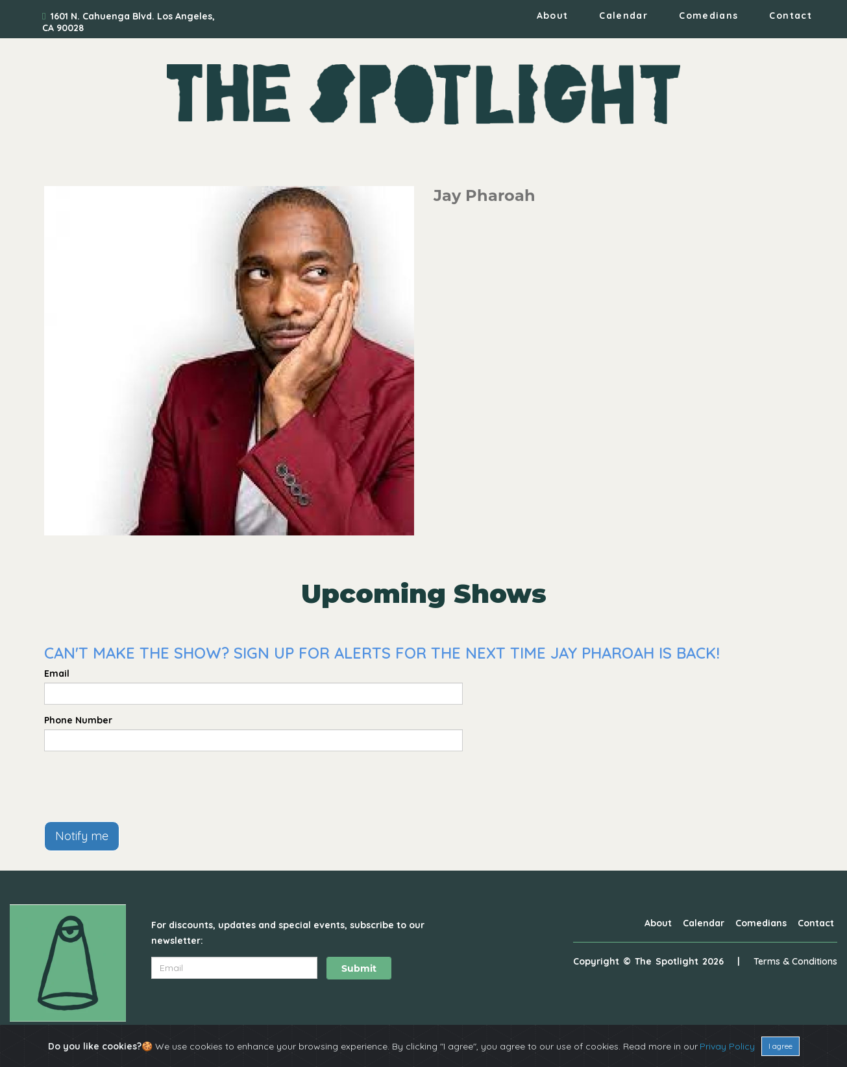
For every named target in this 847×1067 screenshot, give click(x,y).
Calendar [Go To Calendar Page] (623, 15)
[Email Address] (234, 968)
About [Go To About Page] (553, 15)
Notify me (81, 835)
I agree (780, 1046)
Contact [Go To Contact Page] (790, 15)
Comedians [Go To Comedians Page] (708, 15)
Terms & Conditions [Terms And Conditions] (795, 961)
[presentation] (142, 786)
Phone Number (78, 720)
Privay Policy (727, 1046)
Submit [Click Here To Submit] (358, 968)
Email (56, 673)
